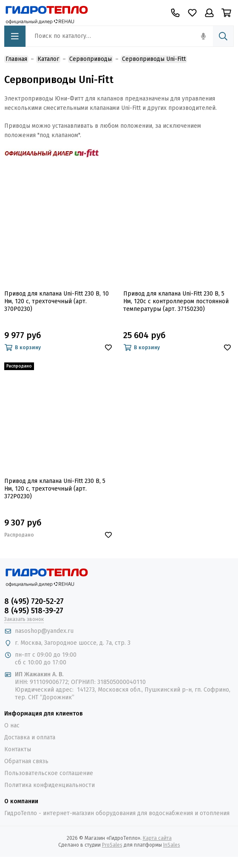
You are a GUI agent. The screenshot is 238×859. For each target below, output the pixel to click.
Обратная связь (26, 761)
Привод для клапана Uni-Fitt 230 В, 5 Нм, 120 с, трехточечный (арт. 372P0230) (54, 488)
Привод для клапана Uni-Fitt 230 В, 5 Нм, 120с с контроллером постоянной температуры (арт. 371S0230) (176, 301)
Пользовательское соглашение (48, 773)
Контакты (17, 749)
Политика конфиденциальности (49, 785)
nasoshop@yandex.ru (44, 631)
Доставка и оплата (29, 737)
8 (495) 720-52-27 (34, 601)
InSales (171, 845)
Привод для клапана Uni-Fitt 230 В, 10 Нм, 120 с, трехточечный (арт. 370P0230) (56, 301)
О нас (12, 725)
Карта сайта (157, 838)
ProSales (112, 845)
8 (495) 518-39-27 (33, 610)
